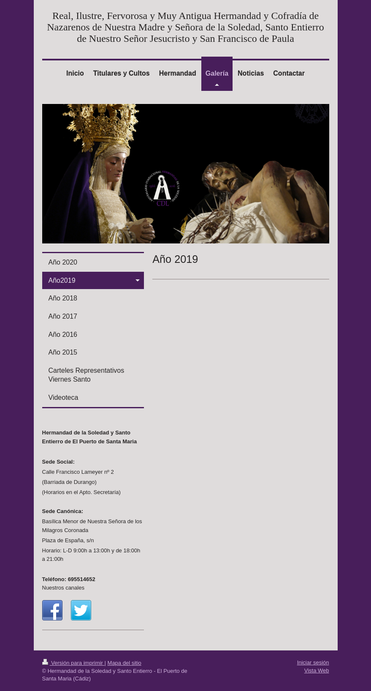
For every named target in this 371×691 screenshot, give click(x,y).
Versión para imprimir (73, 663)
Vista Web (316, 670)
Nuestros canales (63, 587)
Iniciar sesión (313, 662)
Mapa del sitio (124, 663)
